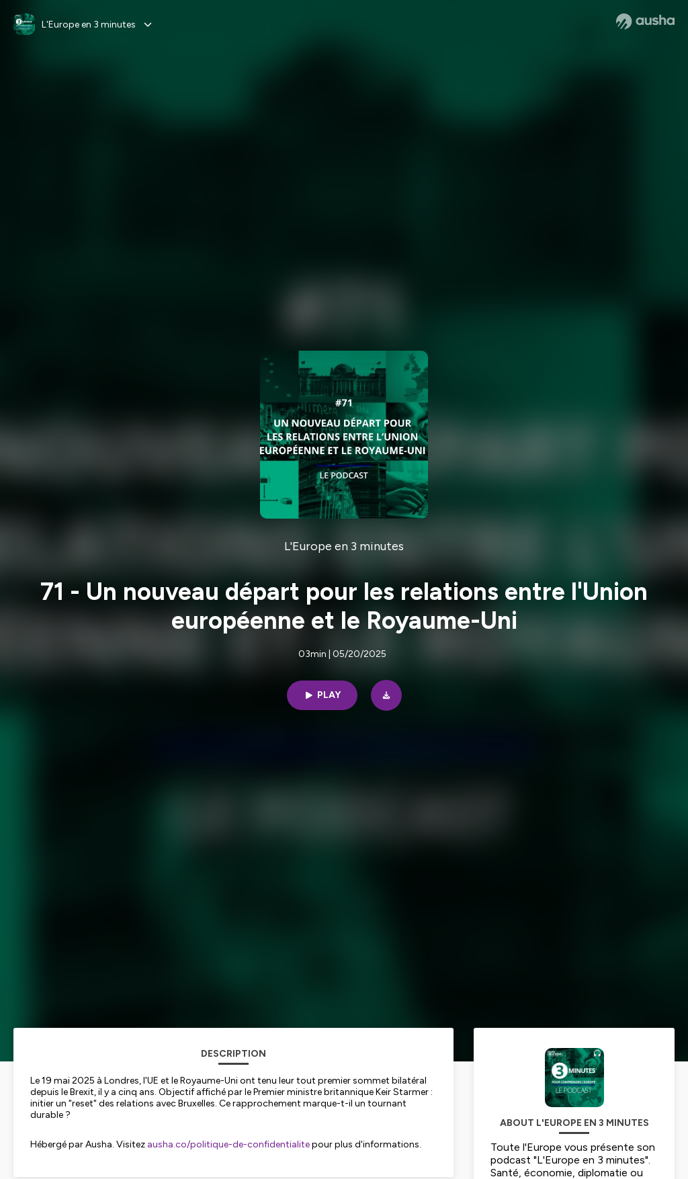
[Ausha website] (645, 21)
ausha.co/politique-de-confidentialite (228, 1144)
